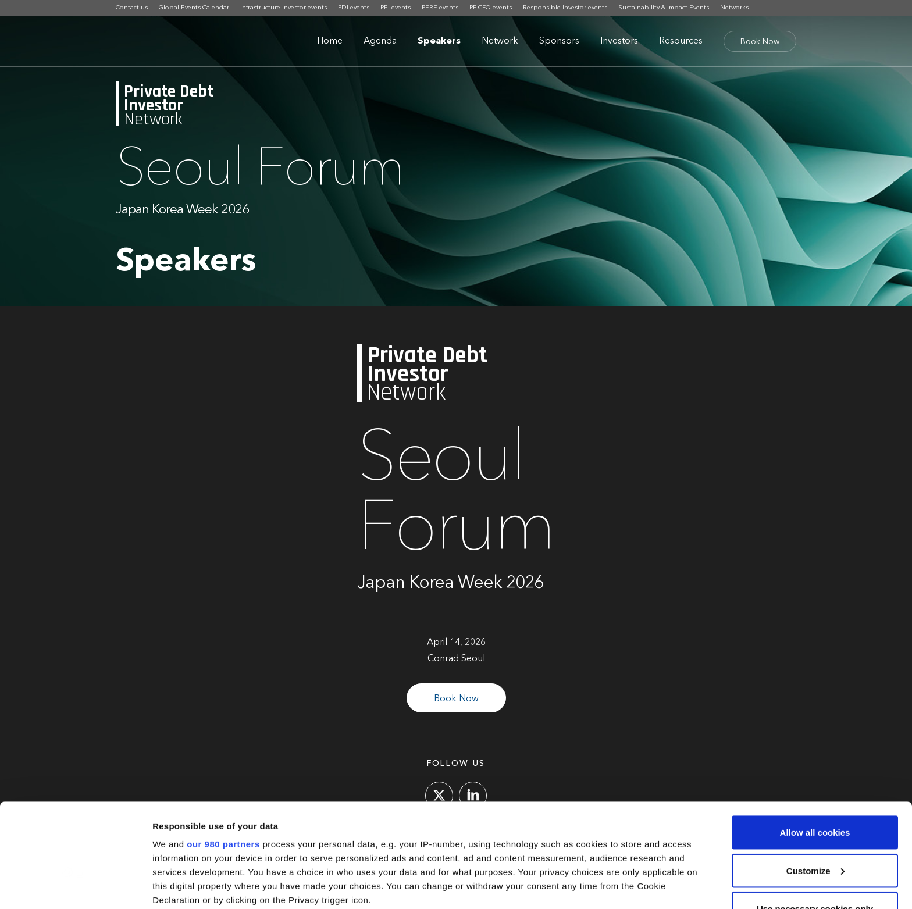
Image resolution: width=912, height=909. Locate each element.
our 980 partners (223, 757)
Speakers (439, 41)
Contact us (132, 8)
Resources (681, 41)
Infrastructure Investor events (283, 8)
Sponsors (559, 41)
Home (330, 41)
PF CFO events (490, 8)
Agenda (380, 41)
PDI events (353, 8)
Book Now (759, 42)
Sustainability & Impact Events (663, 8)
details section (558, 841)
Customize (815, 784)
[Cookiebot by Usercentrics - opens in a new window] (75, 886)
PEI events (395, 8)
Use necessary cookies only (815, 822)
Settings (169, 886)
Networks (734, 8)
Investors (619, 41)
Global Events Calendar (194, 8)
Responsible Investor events (565, 8)
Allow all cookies (815, 746)
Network (500, 41)
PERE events (440, 8)
